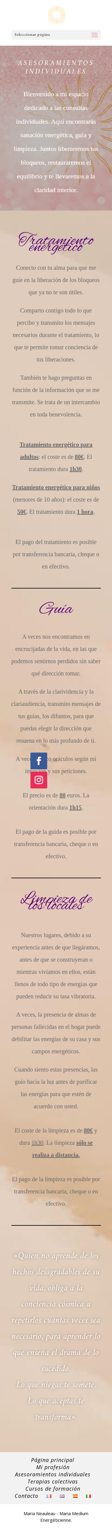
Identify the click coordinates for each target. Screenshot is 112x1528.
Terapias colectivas (52, 1481)
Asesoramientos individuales (52, 1474)
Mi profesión (53, 1467)
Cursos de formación (52, 1488)
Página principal (52, 1459)
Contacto (26, 1495)
